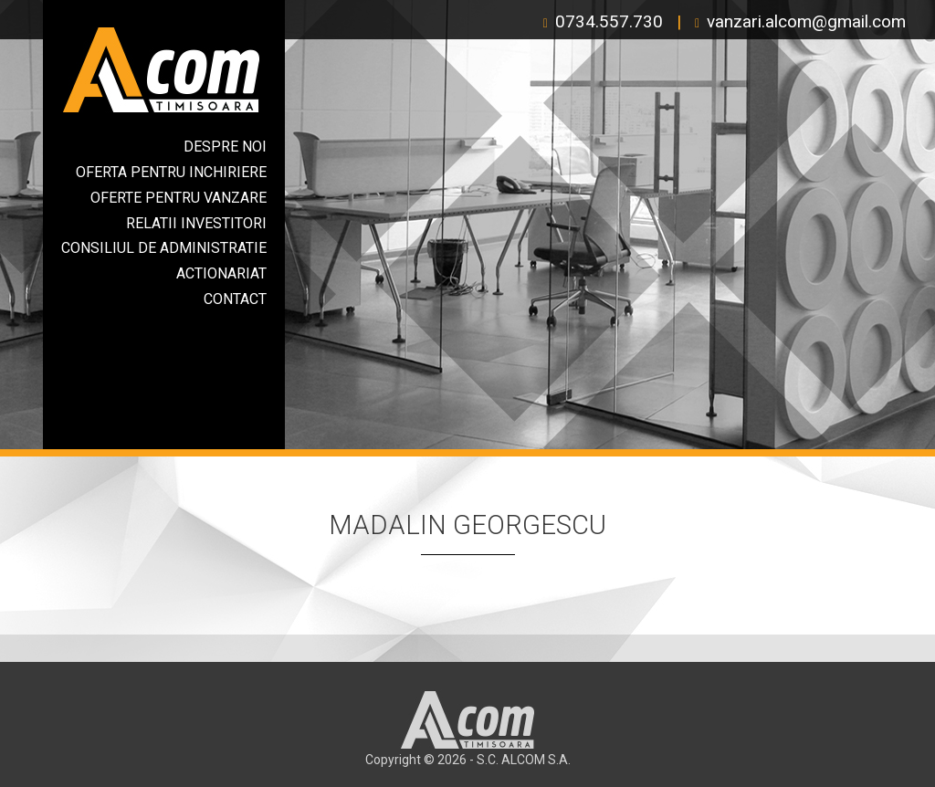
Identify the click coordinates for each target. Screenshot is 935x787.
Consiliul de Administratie (164, 248)
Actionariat (221, 273)
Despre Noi (225, 146)
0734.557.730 (609, 21)
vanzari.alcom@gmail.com (806, 21)
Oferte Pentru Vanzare (178, 197)
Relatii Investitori (196, 223)
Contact (235, 299)
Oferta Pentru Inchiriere (171, 172)
